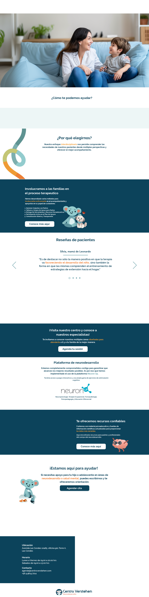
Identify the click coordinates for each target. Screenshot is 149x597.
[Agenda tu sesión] (73, 349)
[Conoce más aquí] (39, 224)
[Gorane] (76, 278)
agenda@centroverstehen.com (36, 571)
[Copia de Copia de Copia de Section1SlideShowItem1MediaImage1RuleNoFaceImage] (79, 278)
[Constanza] (73, 278)
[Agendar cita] (74, 488)
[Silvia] (69, 278)
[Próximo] (135, 265)
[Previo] (14, 265)
